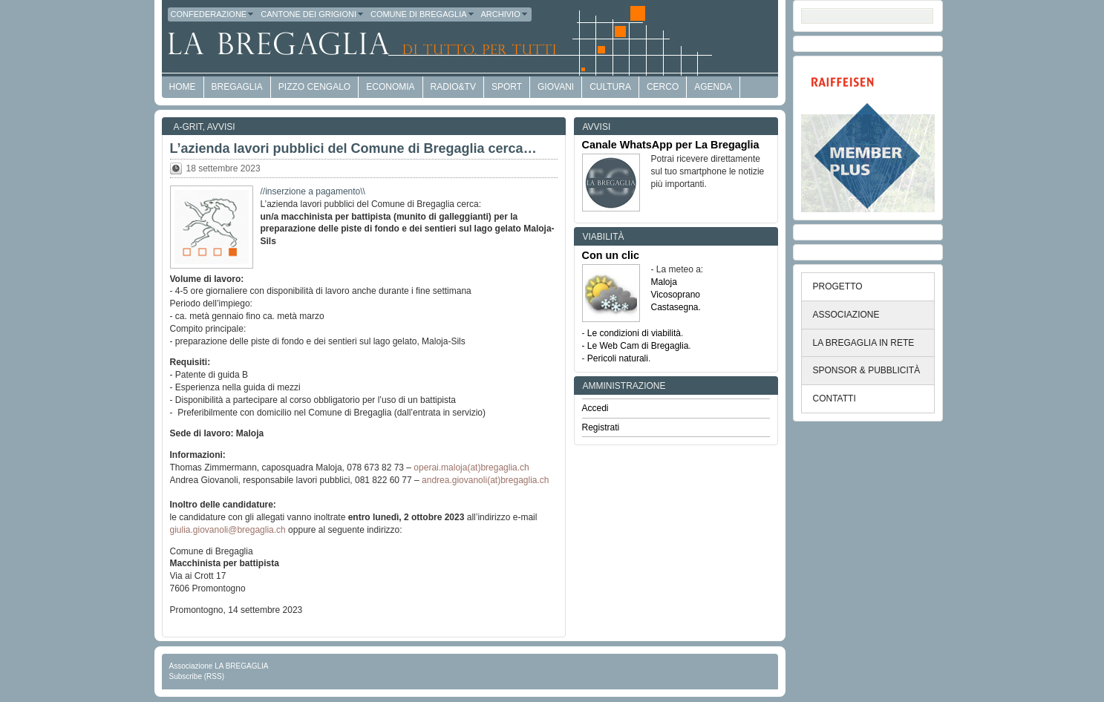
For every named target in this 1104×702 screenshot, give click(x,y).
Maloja (664, 282)
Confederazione (213, 14)
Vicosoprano (676, 294)
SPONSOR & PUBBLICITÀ (867, 370)
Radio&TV (453, 87)
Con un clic (611, 255)
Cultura (610, 87)
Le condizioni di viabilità (634, 333)
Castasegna (675, 307)
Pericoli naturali (617, 358)
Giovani (556, 87)
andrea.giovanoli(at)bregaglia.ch (485, 480)
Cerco (663, 87)
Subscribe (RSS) (196, 676)
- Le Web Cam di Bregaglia (635, 346)
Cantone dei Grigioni (313, 14)
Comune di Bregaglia (422, 14)
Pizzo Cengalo (314, 87)
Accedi (595, 408)
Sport (506, 87)
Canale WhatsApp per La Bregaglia (671, 145)
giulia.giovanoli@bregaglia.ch (228, 530)
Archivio (505, 14)
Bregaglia (237, 87)
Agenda (713, 87)
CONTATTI (834, 398)
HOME (182, 87)
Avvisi (221, 127)
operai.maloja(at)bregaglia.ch (471, 467)
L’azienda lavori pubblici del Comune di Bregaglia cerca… (353, 148)
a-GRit (188, 127)
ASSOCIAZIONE (846, 314)
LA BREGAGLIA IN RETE (864, 343)
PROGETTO (838, 286)
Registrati (601, 427)
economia (390, 87)
